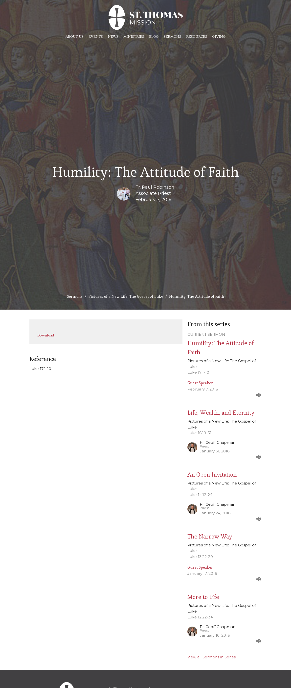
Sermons (172, 36)
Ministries (133, 36)
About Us (75, 36)
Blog (154, 36)
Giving (219, 36)
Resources (196, 36)
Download (45, 335)
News (113, 36)
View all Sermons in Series (211, 657)
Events (96, 36)
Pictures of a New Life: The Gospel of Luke (126, 296)
